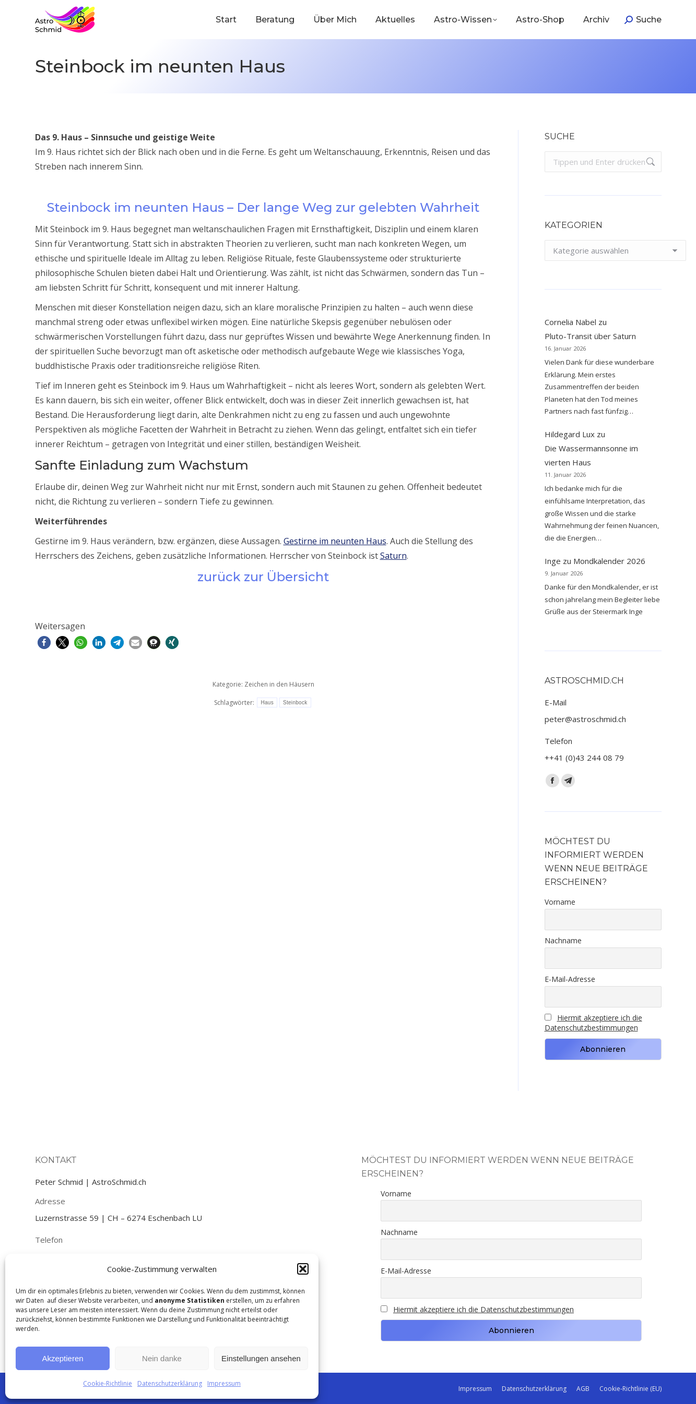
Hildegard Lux (570, 434)
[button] (303, 1269)
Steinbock (295, 702)
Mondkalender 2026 (609, 561)
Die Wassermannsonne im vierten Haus (591, 455)
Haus (267, 702)
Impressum (224, 1383)
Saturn (393, 555)
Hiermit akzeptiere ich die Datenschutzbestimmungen (593, 1023)
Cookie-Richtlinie (107, 1383)
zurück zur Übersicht (263, 576)
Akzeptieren (62, 1358)
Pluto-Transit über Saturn (590, 336)
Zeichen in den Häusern (279, 684)
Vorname (560, 902)
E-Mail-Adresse (570, 979)
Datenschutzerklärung (169, 1383)
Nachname (563, 940)
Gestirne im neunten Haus (335, 541)
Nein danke (162, 1358)
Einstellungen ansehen (261, 1358)
